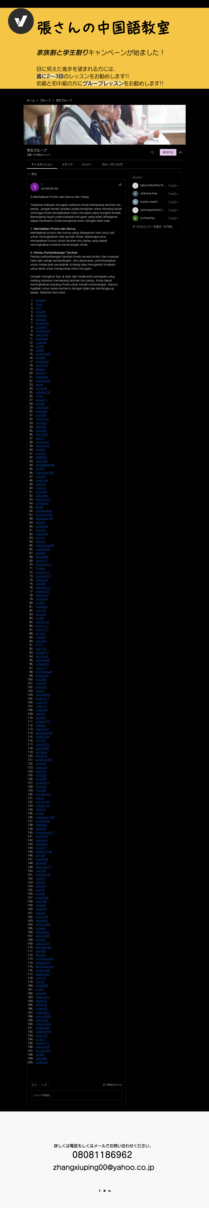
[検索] (152, 152)
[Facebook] (99, 1190)
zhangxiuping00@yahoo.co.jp (103, 1167)
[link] (42, 164)
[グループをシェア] (180, 152)
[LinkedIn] (109, 1190)
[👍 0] (34, 1085)
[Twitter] (104, 1190)
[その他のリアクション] (44, 1085)
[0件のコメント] (112, 1085)
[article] (76, 642)
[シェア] (120, 185)
